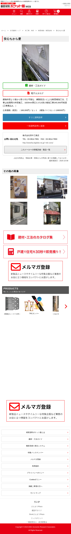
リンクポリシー (37, 518)
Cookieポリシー (35, 480)
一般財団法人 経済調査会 (37, 522)
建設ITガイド (37, 510)
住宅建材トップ (15, 30)
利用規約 (35, 466)
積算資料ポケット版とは (35, 432)
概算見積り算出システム (35, 446)
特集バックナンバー (35, 453)
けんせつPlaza (36, 506)
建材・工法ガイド (35, 439)
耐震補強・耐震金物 (45, 30)
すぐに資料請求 (35, 117)
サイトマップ (35, 493)
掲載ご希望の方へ (35, 486)
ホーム (3, 30)
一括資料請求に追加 (35, 126)
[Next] (65, 306)
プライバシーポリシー (35, 473)
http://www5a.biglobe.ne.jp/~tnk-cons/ (38, 143)
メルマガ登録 (35, 459)
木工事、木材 (29, 30)
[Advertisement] (35, 375)
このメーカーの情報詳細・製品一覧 (35, 150)
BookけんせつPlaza (36, 514)
